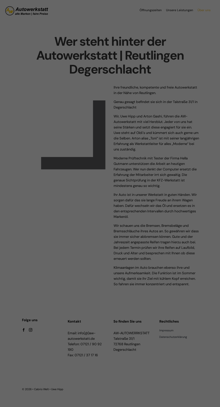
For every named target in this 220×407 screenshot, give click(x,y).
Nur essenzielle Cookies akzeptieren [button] (110, 230)
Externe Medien (141, 208)
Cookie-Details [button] (94, 242)
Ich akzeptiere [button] (110, 220)
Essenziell (73, 208)
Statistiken (105, 208)
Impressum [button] (127, 242)
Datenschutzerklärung (101, 197)
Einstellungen (79, 200)
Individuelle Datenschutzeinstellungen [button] (110, 238)
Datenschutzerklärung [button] (112, 242)
